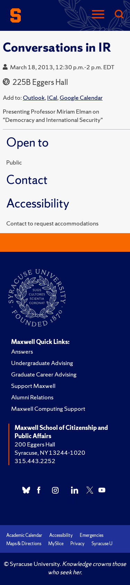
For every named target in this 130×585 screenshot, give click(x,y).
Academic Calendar (24, 535)
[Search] (119, 14)
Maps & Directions (23, 544)
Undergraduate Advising (42, 363)
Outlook (34, 97)
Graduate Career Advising (44, 374)
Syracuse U (102, 544)
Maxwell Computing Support (48, 409)
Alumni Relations (32, 397)
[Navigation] (98, 14)
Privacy (77, 544)
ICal (52, 97)
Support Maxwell (33, 386)
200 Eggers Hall (35, 444)
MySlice (55, 544)
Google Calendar (81, 97)
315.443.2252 (35, 461)
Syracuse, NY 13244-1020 (50, 453)
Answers (22, 351)
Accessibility (61, 535)
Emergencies (91, 535)
